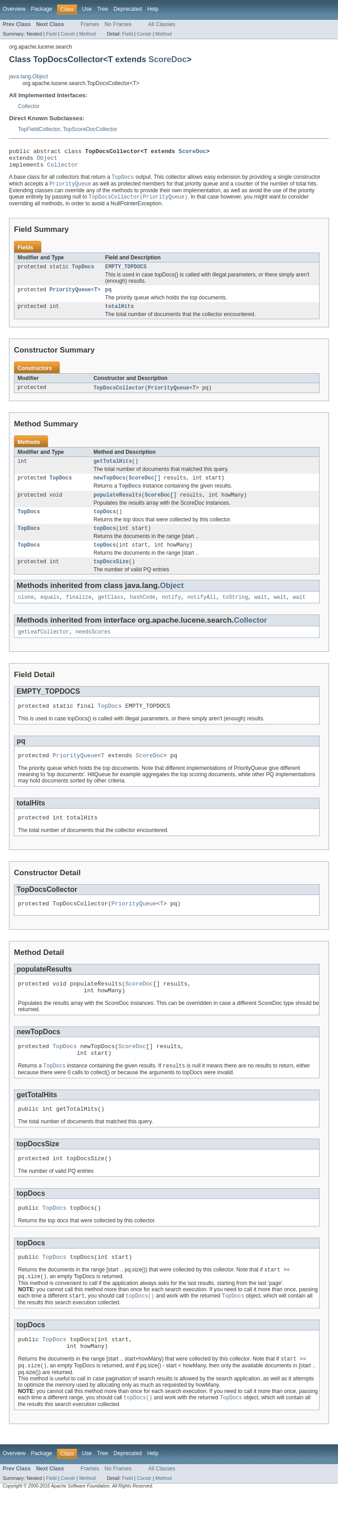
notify (171, 613)
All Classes (161, 24)
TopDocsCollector (119, 396)
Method (87, 33)
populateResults (117, 506)
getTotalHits (112, 470)
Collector (29, 106)
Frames (89, 24)
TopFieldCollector (39, 129)
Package (41, 9)
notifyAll (201, 613)
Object (47, 160)
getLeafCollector (43, 648)
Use (87, 9)
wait (260, 613)
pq (108, 296)
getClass (111, 613)
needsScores (93, 648)
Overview (14, 9)
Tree (102, 9)
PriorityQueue (70, 296)
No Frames (118, 24)
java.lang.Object (28, 76)
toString (235, 613)
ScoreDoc (167, 59)
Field (51, 33)
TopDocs (83, 272)
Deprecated (128, 9)
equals (50, 613)
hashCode (143, 613)
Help (152, 9)
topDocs (104, 524)
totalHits (119, 314)
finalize (79, 613)
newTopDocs (109, 488)
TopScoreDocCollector (90, 129)
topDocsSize (111, 576)
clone (26, 613)
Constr (68, 33)
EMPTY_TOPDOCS (126, 272)
